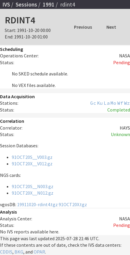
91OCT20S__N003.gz (32, 186)
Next (111, 27)
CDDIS (6, 252)
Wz (127, 103)
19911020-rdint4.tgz (37, 204)
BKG (18, 252)
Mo (113, 103)
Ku (100, 103)
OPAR (39, 252)
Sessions (26, 4)
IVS (6, 4)
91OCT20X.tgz (73, 204)
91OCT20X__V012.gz (32, 164)
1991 (49, 4)
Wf (120, 103)
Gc (93, 103)
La (107, 103)
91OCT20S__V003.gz (32, 157)
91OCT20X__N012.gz (32, 193)
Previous (83, 27)
